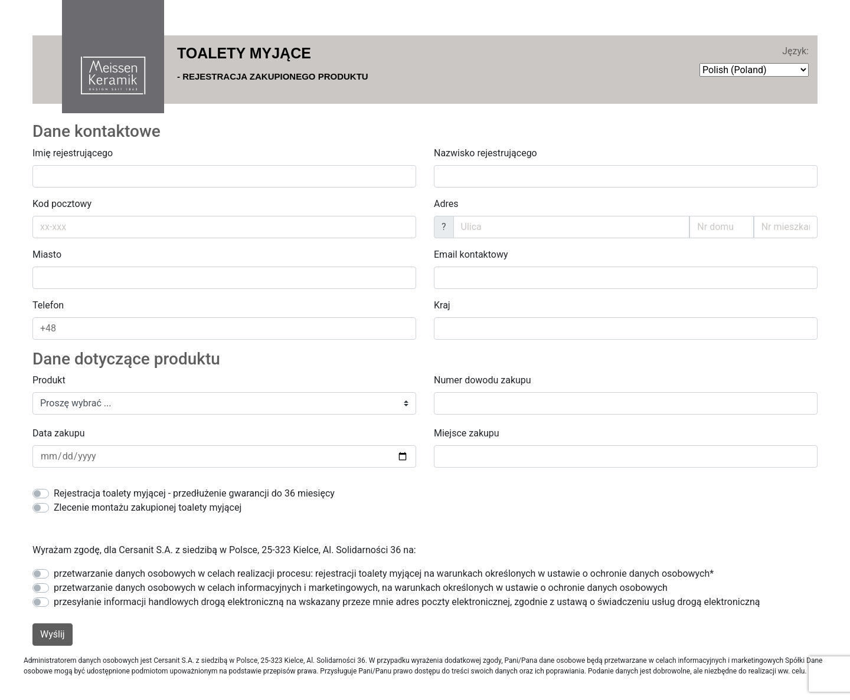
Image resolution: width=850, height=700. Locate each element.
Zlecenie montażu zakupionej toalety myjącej (147, 507)
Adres (446, 203)
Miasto (46, 254)
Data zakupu (58, 433)
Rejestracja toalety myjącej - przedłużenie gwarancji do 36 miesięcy (194, 493)
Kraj (442, 305)
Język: (795, 51)
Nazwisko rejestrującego (485, 153)
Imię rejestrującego (72, 153)
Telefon (48, 305)
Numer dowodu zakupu (482, 380)
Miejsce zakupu (466, 433)
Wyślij (52, 634)
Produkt (49, 380)
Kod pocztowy (61, 203)
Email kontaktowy (471, 254)
